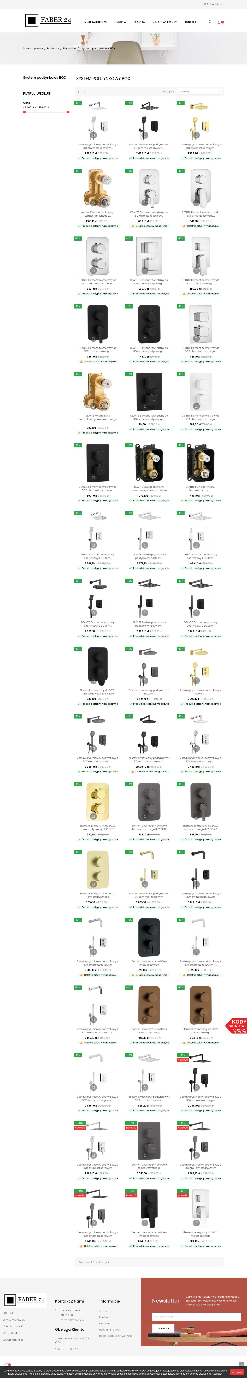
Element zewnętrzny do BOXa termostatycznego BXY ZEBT (97, 827)
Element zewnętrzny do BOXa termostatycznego (97, 895)
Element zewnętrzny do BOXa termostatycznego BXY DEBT (149, 827)
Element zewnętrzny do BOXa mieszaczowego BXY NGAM (97, 691)
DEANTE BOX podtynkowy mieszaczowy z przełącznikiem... (149, 488)
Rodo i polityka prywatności (116, 1336)
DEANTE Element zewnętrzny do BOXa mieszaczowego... (149, 214)
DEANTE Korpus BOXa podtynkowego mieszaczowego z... (98, 419)
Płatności (104, 1323)
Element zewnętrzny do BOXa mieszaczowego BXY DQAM (200, 827)
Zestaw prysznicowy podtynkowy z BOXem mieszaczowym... (97, 146)
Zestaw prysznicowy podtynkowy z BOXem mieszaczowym (149, 895)
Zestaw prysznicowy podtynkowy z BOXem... (149, 691)
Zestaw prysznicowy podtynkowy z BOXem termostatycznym (97, 1098)
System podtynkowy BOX (44, 77)
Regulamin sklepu (110, 1329)
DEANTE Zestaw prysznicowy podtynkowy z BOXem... (97, 556)
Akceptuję (237, 1372)
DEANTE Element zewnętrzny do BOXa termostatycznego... (97, 281)
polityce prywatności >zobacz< (206, 1373)
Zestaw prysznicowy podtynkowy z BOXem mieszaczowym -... (200, 963)
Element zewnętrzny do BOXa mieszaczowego (149, 963)
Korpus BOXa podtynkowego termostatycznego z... (98, 214)
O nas (103, 1311)
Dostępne (200, 91)
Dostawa (104, 1317)
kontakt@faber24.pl (72, 1320)
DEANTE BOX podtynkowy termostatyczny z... (200, 488)
